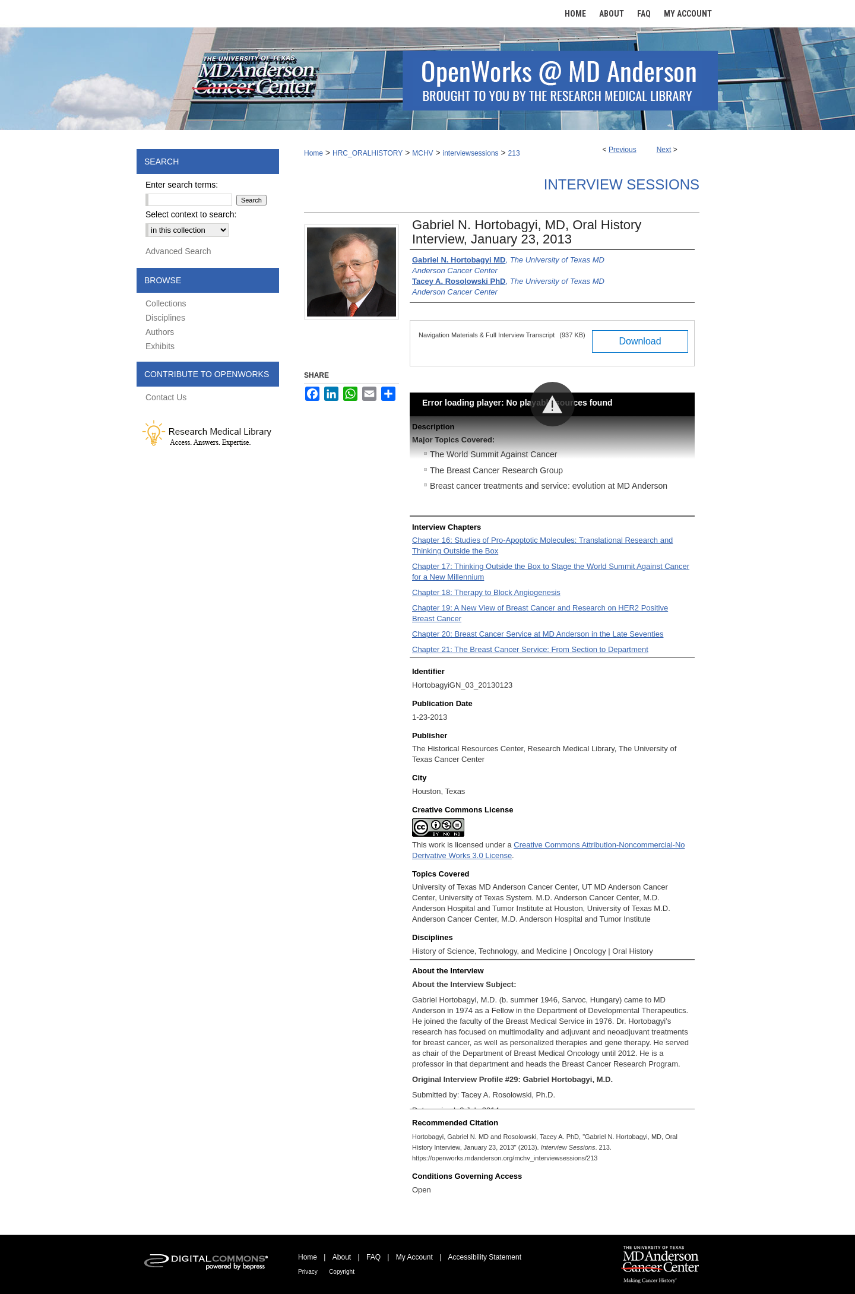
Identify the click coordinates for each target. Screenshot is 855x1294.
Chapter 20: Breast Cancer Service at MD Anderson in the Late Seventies (537, 633)
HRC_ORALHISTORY (367, 153)
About (341, 1257)
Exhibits (160, 346)
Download (640, 341)
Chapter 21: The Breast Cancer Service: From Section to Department (530, 649)
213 (514, 153)
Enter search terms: (181, 184)
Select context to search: (190, 214)
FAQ (373, 1257)
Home (313, 153)
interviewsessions (471, 153)
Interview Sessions (621, 184)
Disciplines (165, 317)
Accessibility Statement (484, 1257)
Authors (159, 332)
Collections (165, 303)
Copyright (341, 1271)
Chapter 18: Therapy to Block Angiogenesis (486, 592)
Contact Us (165, 397)
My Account (414, 1257)
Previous (622, 149)
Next (664, 149)
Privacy (308, 1271)
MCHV (422, 153)
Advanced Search (178, 251)
